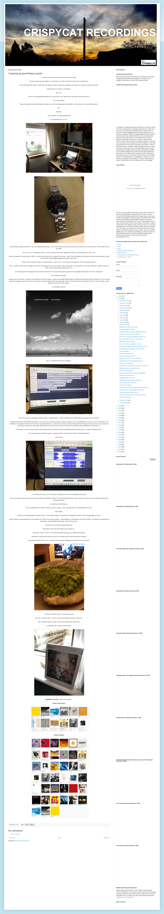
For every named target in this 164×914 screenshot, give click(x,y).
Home (59, 838)
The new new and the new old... (128, 382)
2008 (119, 444)
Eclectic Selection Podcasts (125, 250)
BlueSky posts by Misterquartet (124, 897)
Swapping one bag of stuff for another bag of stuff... (133, 346)
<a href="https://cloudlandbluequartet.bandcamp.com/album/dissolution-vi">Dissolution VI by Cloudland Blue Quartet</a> (134, 484)
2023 (119, 408)
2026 (119, 296)
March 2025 (123, 322)
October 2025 (124, 305)
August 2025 (123, 310)
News (119, 246)
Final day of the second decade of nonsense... (132, 390)
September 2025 (124, 308)
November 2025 (124, 303)
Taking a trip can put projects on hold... (130, 368)
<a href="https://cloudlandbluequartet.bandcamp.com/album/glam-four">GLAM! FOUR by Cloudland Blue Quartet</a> (134, 105)
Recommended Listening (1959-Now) (128, 255)
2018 (119, 420)
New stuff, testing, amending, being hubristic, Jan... (133, 332)
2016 (119, 425)
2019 (119, 418)
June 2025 (123, 315)
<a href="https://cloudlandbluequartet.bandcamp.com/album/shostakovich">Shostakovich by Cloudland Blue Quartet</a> (134, 611)
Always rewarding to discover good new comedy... (133, 395)
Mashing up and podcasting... (127, 341)
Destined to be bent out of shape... (128, 327)
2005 (119, 451)
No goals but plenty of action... (127, 356)
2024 (119, 406)
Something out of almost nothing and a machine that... (134, 387)
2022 (119, 410)
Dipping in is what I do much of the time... (130, 358)
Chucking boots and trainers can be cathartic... (132, 349)
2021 (119, 413)
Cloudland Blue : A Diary (124, 257)
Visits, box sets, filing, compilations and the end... (132, 336)
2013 (119, 432)
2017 (119, 422)
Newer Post (12, 838)
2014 (119, 430)
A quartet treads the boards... (127, 329)
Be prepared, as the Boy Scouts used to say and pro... (134, 365)
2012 (119, 435)
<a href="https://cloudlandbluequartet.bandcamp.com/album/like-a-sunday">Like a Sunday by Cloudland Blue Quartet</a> (134, 823)
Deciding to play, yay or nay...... (128, 378)
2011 (119, 437)
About (119, 244)
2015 (119, 427)
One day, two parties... (125, 397)
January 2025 (124, 402)
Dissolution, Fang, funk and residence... (130, 334)
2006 (119, 449)
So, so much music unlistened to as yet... (130, 344)
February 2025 (124, 400)
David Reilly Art (122, 252)
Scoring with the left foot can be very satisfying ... (132, 373)
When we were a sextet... (126, 370)
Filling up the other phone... (126, 375)
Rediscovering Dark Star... (126, 353)
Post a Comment (15, 834)
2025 (119, 298)
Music (119, 248)
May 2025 (122, 317)
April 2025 (123, 320)
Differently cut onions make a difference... (130, 380)
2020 (119, 415)
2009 (119, 442)
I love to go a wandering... (126, 363)
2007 (119, 447)
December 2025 (124, 300)
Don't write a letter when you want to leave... (131, 339)
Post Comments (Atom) (22, 841)
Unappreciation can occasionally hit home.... (131, 361)
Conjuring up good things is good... (129, 392)
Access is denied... (124, 351)
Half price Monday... (124, 324)
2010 (119, 439)
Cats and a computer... (125, 385)
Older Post (107, 838)
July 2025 (122, 313)
